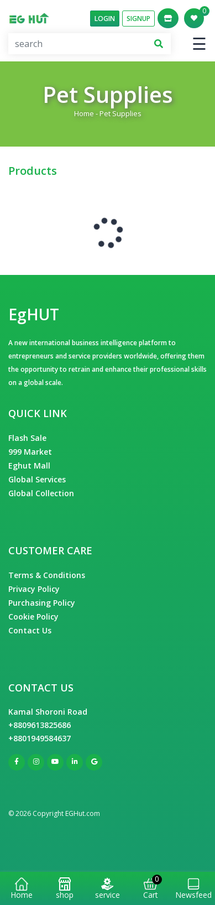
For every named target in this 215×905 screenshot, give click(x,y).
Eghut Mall (29, 465)
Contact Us (29, 630)
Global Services (37, 479)
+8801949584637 (39, 738)
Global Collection (41, 493)
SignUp (138, 18)
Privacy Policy (34, 589)
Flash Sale (27, 438)
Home (84, 113)
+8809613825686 (39, 725)
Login (105, 18)
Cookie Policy (33, 616)
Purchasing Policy (41, 602)
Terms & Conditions (46, 575)
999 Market (30, 451)
